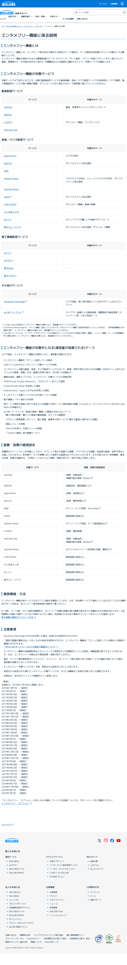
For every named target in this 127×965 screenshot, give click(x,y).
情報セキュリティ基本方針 (16, 942)
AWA (6, 170)
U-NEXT (8, 122)
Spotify (8, 163)
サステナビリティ (57, 899)
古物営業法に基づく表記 (79, 938)
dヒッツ (7, 219)
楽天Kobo (8, 268)
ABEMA (8, 114)
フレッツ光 (13, 899)
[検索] (124, 12)
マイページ (94, 892)
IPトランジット (15, 919)
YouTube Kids (10, 129)
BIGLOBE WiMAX (16, 872)
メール (93, 896)
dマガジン (8, 260)
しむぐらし (94, 865)
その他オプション (57, 876)
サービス (103, 3)
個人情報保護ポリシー (76, 935)
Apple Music (10, 155)
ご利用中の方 (92, 887)
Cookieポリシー (34, 938)
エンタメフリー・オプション (15, 803)
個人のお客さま (12, 851)
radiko (7, 196)
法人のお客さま (12, 887)
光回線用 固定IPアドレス (19, 907)
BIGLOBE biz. (15, 892)
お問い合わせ (10, 935)
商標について (36, 942)
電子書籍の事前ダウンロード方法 (17, 617)
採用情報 (53, 907)
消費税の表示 (25, 935)
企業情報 (113, 3)
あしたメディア (96, 869)
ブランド (53, 896)
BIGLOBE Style (56, 911)
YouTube (8, 107)
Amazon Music (11, 178)
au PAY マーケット (13, 312)
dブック (7, 252)
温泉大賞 (94, 861)
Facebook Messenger (15, 301)
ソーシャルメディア (58, 915)
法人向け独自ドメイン (18, 926)
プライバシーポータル (14, 938)
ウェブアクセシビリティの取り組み (49, 935)
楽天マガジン (10, 275)
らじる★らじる (11, 211)
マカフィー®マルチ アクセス (21, 923)
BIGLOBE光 (14, 861)
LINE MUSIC (10, 204)
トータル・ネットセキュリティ (63, 869)
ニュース (53, 903)
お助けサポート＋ (57, 861)
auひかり (13, 865)
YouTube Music (11, 189)
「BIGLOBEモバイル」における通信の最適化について (30, 646)
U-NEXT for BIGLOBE (59, 872)
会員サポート (95, 899)
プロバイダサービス (17, 903)
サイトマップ (8, 824)
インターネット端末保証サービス (64, 865)
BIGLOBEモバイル (16, 869)
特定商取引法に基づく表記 (55, 938)
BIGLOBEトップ (51, 942)
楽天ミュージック (12, 227)
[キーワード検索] (98, 12)
